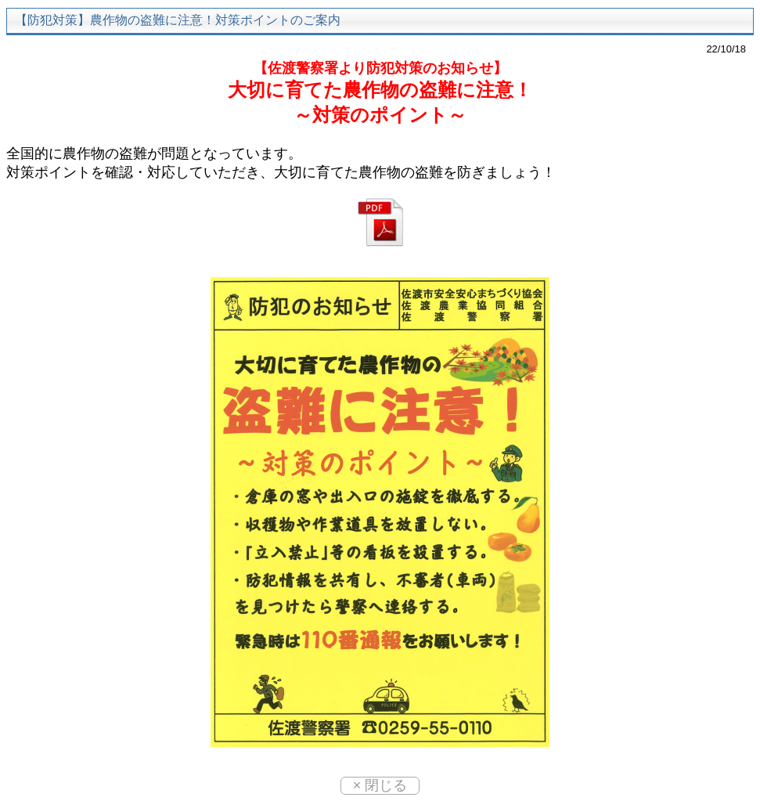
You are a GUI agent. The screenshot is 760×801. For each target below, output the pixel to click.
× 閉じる (380, 785)
